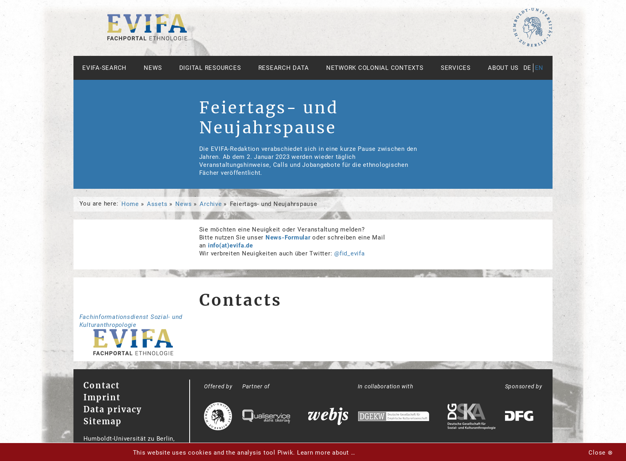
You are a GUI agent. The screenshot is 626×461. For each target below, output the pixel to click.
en (539, 67)
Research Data (283, 67)
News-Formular (288, 237)
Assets (157, 204)
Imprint (102, 397)
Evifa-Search (104, 67)
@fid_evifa (349, 253)
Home (130, 204)
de (527, 67)
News (153, 67)
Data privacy (112, 409)
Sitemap (102, 421)
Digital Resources (210, 67)
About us (503, 67)
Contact (101, 385)
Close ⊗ (600, 452)
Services (456, 67)
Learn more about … (326, 452)
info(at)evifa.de (230, 245)
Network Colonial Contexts (375, 67)
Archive (211, 204)
